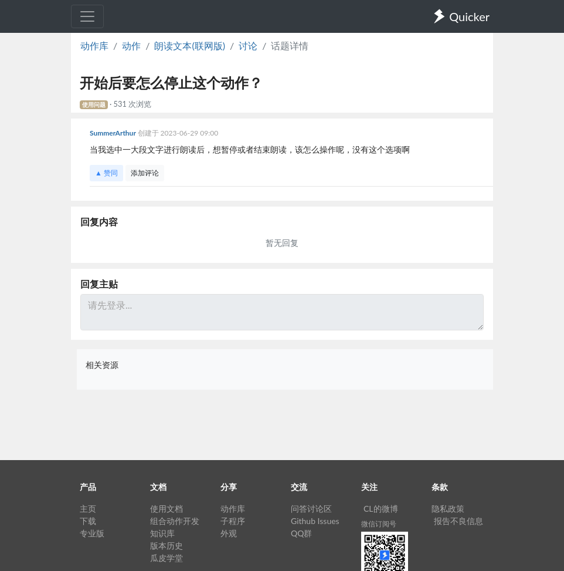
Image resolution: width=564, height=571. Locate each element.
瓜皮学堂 (166, 558)
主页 (88, 508)
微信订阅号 (378, 523)
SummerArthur (114, 133)
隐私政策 (448, 508)
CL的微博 (380, 508)
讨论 (248, 45)
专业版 (92, 533)
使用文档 (166, 508)
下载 (88, 521)
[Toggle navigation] (87, 16)
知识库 (162, 533)
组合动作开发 (174, 521)
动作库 (94, 45)
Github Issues (315, 521)
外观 (228, 533)
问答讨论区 (311, 508)
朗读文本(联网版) (189, 45)
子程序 (232, 521)
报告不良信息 (458, 521)
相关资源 (102, 365)
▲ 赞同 (106, 172)
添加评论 (145, 172)
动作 (131, 45)
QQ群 (301, 533)
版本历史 (166, 545)
